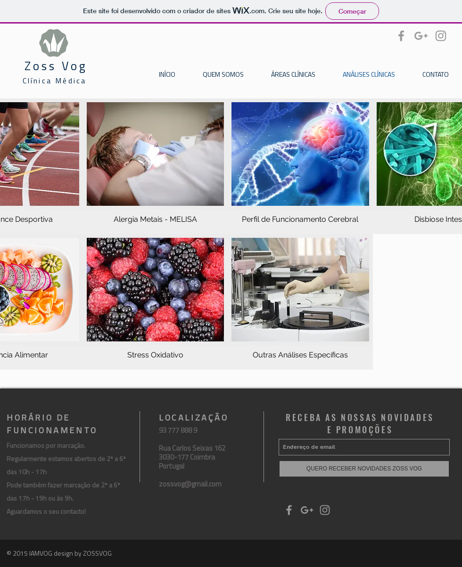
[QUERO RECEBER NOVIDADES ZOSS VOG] (364, 469)
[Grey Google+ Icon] (421, 36)
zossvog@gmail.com (190, 483)
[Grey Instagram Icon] (441, 36)
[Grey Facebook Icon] (401, 36)
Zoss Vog (56, 66)
